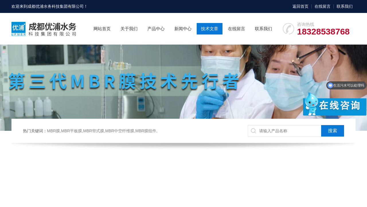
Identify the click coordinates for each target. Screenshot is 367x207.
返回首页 (300, 6)
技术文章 (209, 28)
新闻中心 (183, 28)
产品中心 (156, 28)
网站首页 (102, 28)
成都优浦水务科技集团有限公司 (56, 6)
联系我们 (345, 6)
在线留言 (323, 6)
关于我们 (129, 28)
